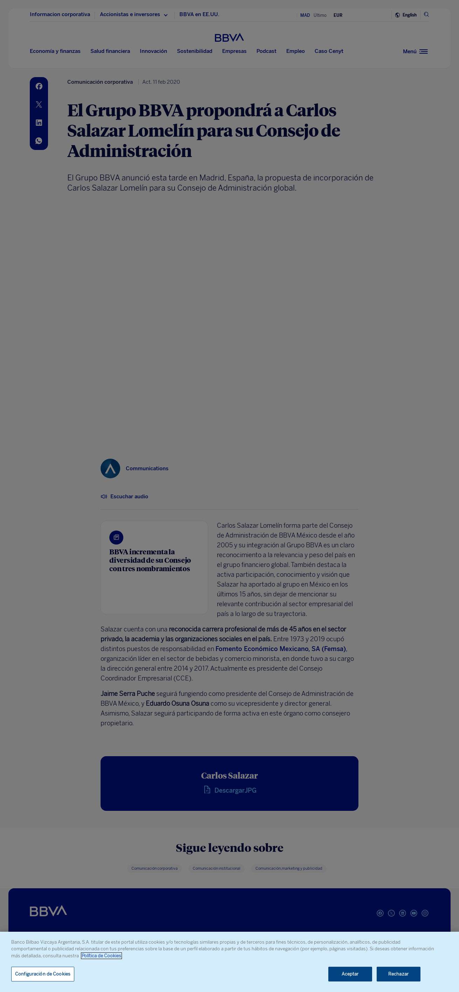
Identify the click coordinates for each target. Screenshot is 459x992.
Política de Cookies (101, 955)
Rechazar (398, 974)
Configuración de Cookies (42, 974)
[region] (229, 962)
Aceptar (350, 974)
